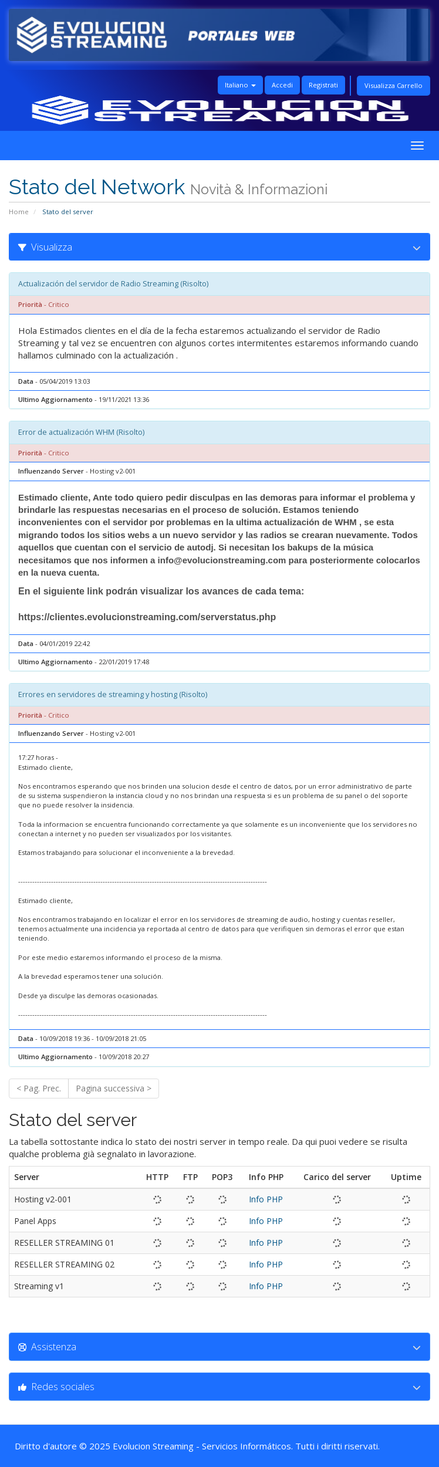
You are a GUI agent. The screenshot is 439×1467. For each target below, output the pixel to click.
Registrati (323, 84)
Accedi (282, 84)
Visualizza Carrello (393, 85)
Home (19, 211)
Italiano (240, 84)
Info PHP (266, 1199)
